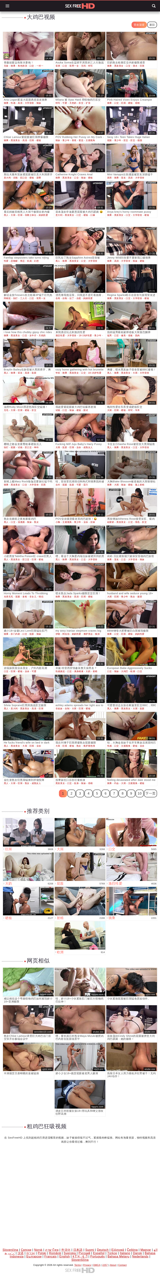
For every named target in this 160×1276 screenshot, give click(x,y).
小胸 (58, 522)
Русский (84, 1253)
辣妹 (38, 103)
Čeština (132, 1249)
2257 (105, 1265)
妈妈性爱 (43, 215)
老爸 (24, 596)
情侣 (41, 596)
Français (50, 1256)
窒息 (81, 140)
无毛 (6, 410)
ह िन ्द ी (80, 1256)
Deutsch (103, 1249)
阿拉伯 (65, 634)
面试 (85, 410)
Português (97, 1256)
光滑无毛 (8, 596)
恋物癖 (14, 261)
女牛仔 (32, 335)
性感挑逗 (60, 671)
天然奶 (72, 103)
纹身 (76, 783)
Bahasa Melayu (118, 1256)
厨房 (109, 177)
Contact (122, 1265)
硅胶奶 (110, 522)
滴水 (135, 66)
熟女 (36, 522)
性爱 (6, 261)
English (64, 1256)
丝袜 (92, 522)
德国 (139, 140)
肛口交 (23, 177)
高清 (20, 103)
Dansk (137, 1253)
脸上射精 (139, 484)
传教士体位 (30, 215)
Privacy (87, 1265)
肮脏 (34, 373)
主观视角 (90, 140)
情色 (137, 522)
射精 (137, 103)
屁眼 (109, 140)
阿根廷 (7, 298)
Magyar (146, 1249)
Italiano (125, 1253)
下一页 (150, 793)
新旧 (152, 24)
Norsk (38, 1249)
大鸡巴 (124, 671)
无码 (83, 66)
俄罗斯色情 (89, 746)
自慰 (78, 298)
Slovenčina (10, 1249)
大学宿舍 (29, 103)
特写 (90, 66)
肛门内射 (15, 634)
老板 (130, 335)
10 (140, 793)
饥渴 (29, 261)
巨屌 (142, 66)
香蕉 (74, 140)
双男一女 (74, 66)
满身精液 (78, 671)
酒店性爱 (60, 335)
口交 (31, 66)
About (113, 1265)
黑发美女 (119, 66)
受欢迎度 (139, 24)
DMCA (96, 1265)
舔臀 (38, 177)
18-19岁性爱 (85, 335)
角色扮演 (22, 66)
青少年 (65, 140)
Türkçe (112, 1253)
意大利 (7, 177)
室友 (123, 177)
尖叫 (58, 484)
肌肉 (137, 335)
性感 (13, 103)
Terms (77, 1265)
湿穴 (85, 484)
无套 (6, 66)
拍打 (15, 298)
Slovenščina (80, 1259)
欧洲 (132, 671)
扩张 (88, 103)
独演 (97, 634)
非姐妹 (59, 708)
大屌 (13, 215)
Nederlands (140, 1256)
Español (99, 1253)
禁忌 (22, 261)
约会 (116, 783)
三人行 (23, 298)
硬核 (130, 103)
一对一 (40, 66)
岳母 (58, 298)
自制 (64, 298)
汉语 (21, 1253)
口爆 (92, 215)
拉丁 (71, 298)
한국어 (66, 1249)
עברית (30, 1253)
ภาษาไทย (52, 1249)
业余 (78, 447)
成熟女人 (88, 447)
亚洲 (58, 66)
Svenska (70, 1253)
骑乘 (13, 66)
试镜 (15, 177)
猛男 (109, 335)
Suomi (89, 1249)
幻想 (36, 261)
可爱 (64, 103)
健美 (123, 335)
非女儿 (32, 596)
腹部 (139, 596)
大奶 (88, 671)
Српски (26, 1249)
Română (55, 1253)
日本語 (78, 1249)
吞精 (90, 783)
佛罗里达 (88, 634)
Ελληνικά (117, 1249)
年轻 (58, 373)
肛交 (81, 103)
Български (33, 1256)
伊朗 (58, 634)
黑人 (6, 215)
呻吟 (36, 447)
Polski (42, 1253)
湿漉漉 (21, 522)
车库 (137, 410)
